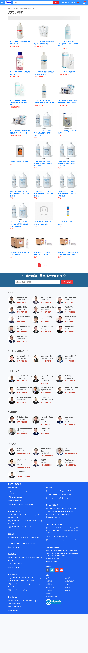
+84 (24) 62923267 (16, 498)
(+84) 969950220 (23, 455)
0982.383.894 (70, 333)
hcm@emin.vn (31, 528)
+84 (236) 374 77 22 (30, 585)
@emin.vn (16, 569)
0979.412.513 (22, 323)
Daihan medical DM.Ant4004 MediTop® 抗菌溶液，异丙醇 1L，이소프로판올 (67, 163)
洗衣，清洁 (32, 8)
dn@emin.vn (31, 591)
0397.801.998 (46, 333)
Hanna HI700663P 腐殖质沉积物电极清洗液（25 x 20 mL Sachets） (67, 102)
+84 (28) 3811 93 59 (30, 522)
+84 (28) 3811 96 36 (17, 522)
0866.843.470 (22, 382)
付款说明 (67, 579)
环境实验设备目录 (51, 598)
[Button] (2, 2)
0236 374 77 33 (46, 426)
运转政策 (67, 586)
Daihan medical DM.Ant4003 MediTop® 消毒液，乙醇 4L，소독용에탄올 (20, 193)
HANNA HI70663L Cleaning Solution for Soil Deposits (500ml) (43, 102)
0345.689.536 (22, 435)
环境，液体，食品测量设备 (19, 8)
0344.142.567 (46, 323)
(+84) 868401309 (47, 467)
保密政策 (49, 582)
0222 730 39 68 (70, 363)
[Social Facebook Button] (47, 572)
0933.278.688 (70, 304)
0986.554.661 (46, 304)
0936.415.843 (46, 363)
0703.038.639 (22, 394)
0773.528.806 (70, 426)
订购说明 (49, 592)
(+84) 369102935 (47, 458)
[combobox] (32, 2)
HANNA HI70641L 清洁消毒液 (67, 72)
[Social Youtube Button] (61, 572)
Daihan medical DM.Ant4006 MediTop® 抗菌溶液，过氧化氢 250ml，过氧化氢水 (19, 224)
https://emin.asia (69, 499)
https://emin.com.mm (54, 519)
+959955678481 (64, 516)
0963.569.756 (22, 343)
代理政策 (67, 592)
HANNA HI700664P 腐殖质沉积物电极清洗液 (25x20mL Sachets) (20, 133)
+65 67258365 (66, 496)
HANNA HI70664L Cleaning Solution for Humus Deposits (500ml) (20, 102)
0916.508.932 (46, 404)
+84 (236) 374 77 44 (17, 591)
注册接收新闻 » (67, 284)
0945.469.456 (22, 314)
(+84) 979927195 (71, 455)
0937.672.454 (70, 382)
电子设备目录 (50, 589)
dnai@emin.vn (15, 612)
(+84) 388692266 (71, 467)
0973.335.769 (22, 404)
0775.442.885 (22, 424)
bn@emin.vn (15, 549)
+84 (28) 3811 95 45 (17, 528)
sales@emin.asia (54, 499)
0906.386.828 (46, 394)
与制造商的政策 (69, 582)
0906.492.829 (46, 435)
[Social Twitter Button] (52, 572)
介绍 (47, 579)
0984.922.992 (70, 394)
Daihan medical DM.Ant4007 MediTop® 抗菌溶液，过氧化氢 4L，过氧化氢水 (43, 163)
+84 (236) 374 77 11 (17, 585)
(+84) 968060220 (23, 469)
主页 (9, 8)
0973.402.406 (22, 363)
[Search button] (56, 2)
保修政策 (67, 589)
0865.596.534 (46, 314)
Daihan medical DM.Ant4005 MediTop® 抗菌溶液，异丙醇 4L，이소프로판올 (43, 133)
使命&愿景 (49, 595)
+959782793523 (54, 516)
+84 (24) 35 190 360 (17, 506)
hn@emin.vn (30, 506)
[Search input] (32, 2)
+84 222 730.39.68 (16, 545)
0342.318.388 (46, 385)
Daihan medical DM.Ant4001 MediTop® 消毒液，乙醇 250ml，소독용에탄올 (67, 193)
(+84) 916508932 (23, 478)
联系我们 (49, 586)
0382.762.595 (70, 314)
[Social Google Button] (57, 572)
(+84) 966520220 (16, 502)
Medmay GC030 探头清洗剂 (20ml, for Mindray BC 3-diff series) (67, 254)
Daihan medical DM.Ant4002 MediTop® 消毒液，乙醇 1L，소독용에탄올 (44, 193)
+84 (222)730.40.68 (29, 545)
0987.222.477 (70, 323)
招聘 (65, 595)
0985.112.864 (22, 333)
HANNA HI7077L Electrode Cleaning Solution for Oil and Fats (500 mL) (67, 43)
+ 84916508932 (53, 496)
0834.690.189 (22, 304)
